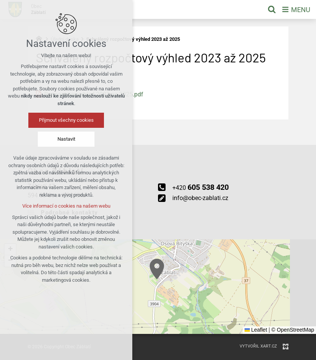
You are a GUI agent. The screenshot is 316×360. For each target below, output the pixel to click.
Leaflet (256, 330)
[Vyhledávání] (272, 9)
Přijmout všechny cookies (66, 120)
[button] (157, 269)
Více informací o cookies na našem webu (66, 206)
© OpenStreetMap (292, 330)
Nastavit (66, 139)
